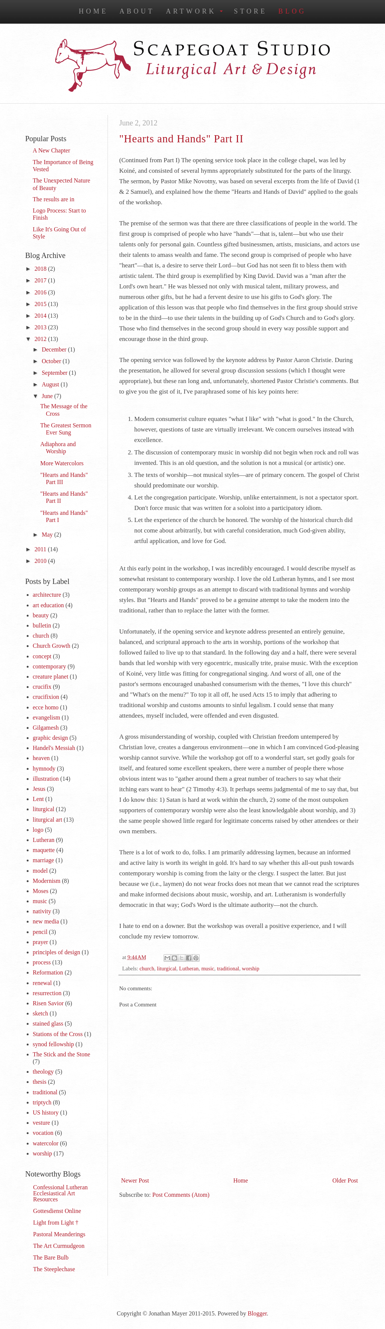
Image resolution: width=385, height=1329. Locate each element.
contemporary (49, 666)
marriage (43, 860)
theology (43, 1071)
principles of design (56, 952)
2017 (41, 280)
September (55, 373)
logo (38, 830)
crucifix (42, 686)
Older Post (345, 1180)
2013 (41, 327)
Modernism (47, 881)
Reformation (48, 972)
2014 (41, 315)
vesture (41, 1122)
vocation (43, 1133)
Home (93, 11)
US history (46, 1112)
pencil (40, 932)
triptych (42, 1102)
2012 (41, 339)
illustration (46, 778)
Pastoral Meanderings (59, 1234)
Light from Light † (55, 1222)
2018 (41, 268)
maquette (44, 850)
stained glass (48, 1023)
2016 (41, 292)
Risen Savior (48, 1003)
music (207, 968)
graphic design (50, 738)
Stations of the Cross (58, 1034)
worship (250, 968)
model (40, 870)
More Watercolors (61, 463)
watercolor (45, 1143)
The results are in (53, 199)
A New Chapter (51, 150)
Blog (292, 11)
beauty (41, 615)
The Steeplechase (54, 1269)
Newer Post (135, 1180)
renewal (42, 983)
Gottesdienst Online (57, 1211)
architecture (47, 594)
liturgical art (47, 819)
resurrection (47, 993)
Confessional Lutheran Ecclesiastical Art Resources (60, 1193)
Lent (38, 799)
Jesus (39, 789)
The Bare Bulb (50, 1257)
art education (48, 605)
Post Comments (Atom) (180, 1195)
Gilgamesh (46, 727)
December (55, 349)
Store (250, 11)
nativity (42, 911)
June (48, 396)
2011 (41, 549)
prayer (40, 942)
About (137, 11)
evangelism (46, 717)
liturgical (166, 968)
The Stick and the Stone (61, 1054)
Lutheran (189, 968)
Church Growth (51, 646)
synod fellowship (53, 1044)
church (146, 968)
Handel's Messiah (54, 748)
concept (42, 656)
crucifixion (46, 697)
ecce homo (46, 707)
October (52, 361)
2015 (41, 304)
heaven (41, 758)
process (42, 962)
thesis (39, 1082)
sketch (40, 1013)
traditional (228, 968)
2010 (41, 561)
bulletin (42, 625)
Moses (41, 891)
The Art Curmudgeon (59, 1246)
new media (46, 921)
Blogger (257, 1313)
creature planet (50, 676)
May (48, 534)
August (51, 384)
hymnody (44, 768)
